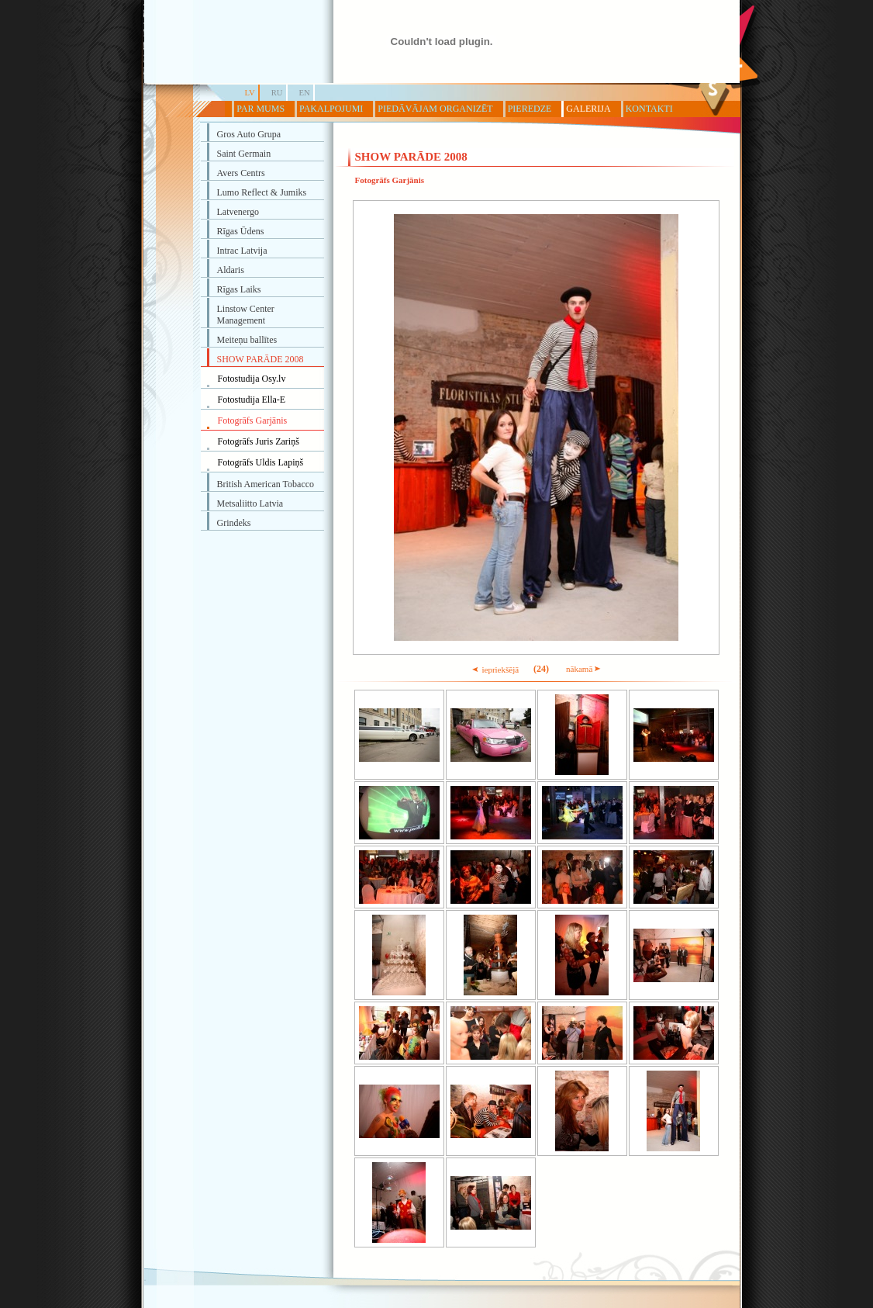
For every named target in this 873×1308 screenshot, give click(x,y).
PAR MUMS (260, 108)
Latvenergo (238, 211)
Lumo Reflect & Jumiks (262, 192)
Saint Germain (244, 153)
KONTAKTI (649, 108)
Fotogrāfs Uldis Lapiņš (261, 462)
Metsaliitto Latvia (250, 503)
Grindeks (234, 522)
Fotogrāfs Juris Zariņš (258, 441)
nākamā (583, 668)
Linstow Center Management (245, 314)
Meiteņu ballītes (247, 339)
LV (250, 92)
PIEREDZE (530, 108)
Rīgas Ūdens (240, 231)
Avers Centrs (241, 173)
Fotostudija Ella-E (252, 399)
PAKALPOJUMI (331, 108)
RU (277, 92)
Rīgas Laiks (239, 289)
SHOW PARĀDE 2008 (260, 359)
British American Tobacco (266, 484)
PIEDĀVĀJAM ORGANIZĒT (435, 108)
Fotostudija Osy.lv (252, 378)
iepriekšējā (495, 669)
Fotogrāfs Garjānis (253, 420)
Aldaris (230, 270)
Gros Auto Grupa (249, 134)
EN (304, 92)
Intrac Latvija (242, 250)
